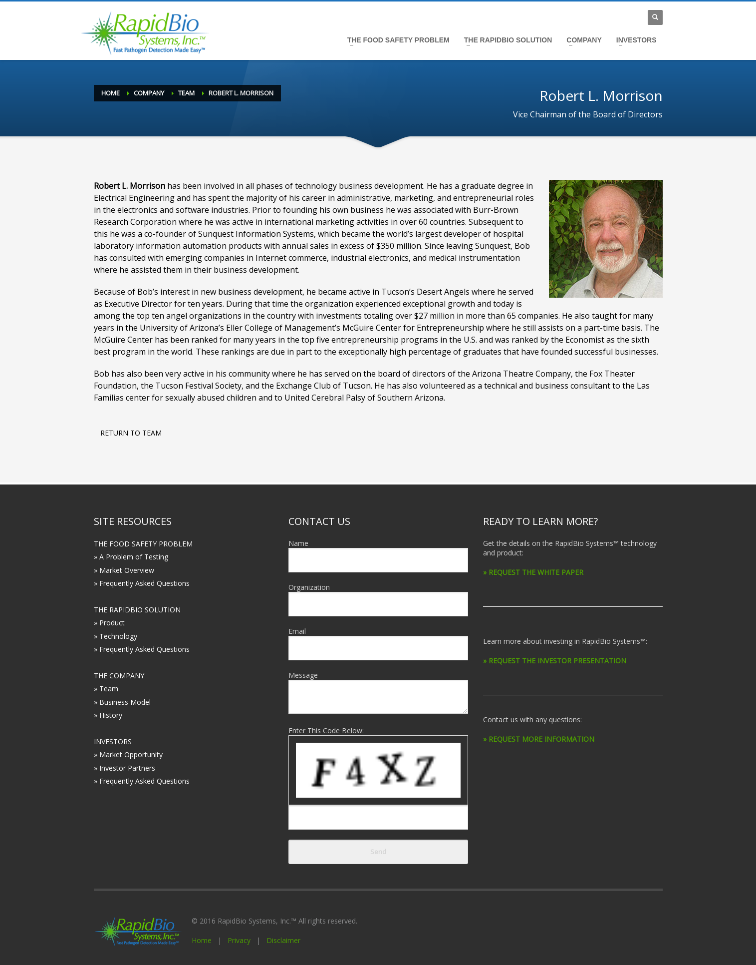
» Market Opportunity (128, 754)
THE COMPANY (119, 675)
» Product (109, 622)
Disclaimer (283, 940)
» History (108, 715)
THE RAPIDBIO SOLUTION (508, 40)
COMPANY (584, 40)
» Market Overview (124, 570)
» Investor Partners (124, 768)
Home (110, 92)
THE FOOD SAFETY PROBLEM (398, 40)
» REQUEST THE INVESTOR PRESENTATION (554, 660)
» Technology (115, 636)
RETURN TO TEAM (131, 433)
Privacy (239, 940)
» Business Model (122, 702)
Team (186, 92)
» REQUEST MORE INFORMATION (538, 739)
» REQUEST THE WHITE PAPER (533, 572)
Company (149, 92)
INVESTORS (636, 40)
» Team (106, 688)
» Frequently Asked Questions (142, 583)
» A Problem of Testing (131, 556)
